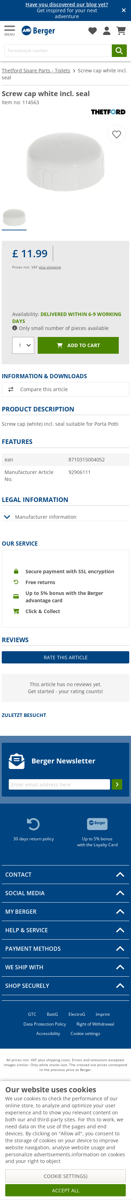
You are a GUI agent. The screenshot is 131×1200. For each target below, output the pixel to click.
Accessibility (48, 1033)
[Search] (58, 50)
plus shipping (50, 267)
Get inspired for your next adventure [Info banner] (67, 10)
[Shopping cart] (121, 30)
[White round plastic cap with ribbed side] (65, 160)
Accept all (65, 1190)
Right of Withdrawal (95, 1024)
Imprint (103, 1014)
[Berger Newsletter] (59, 784)
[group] (14, 218)
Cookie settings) (65, 1176)
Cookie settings (85, 1033)
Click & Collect (43, 611)
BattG (52, 1014)
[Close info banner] (124, 10)
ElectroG (76, 1014)
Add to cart (78, 346)
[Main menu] (10, 31)
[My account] (106, 30)
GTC (32, 1014)
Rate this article (66, 657)
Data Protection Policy (44, 1024)
